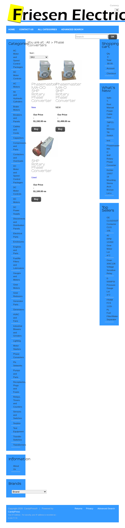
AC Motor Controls (16, 75)
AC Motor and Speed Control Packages (16, 58)
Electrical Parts (16, 235)
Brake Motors (16, 108)
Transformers (16, 444)
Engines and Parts (16, 249)
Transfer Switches (16, 438)
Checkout (110, 73)
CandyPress (14, 511)
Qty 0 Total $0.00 (110, 58)
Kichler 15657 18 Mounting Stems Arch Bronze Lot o (110, 181)
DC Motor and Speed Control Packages (16, 174)
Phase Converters (16, 355)
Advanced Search (72, 29)
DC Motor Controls (16, 190)
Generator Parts (16, 303)
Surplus (16, 423)
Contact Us (26, 29)
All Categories (47, 29)
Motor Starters (16, 347)
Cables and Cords (16, 129)
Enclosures (16, 241)
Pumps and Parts (16, 373)
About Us (16, 467)
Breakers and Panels (16, 118)
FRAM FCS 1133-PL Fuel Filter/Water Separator (110, 309)
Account (110, 68)
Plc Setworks (16, 364)
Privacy (89, 508)
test (108, 140)
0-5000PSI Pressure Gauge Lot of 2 (110, 286)
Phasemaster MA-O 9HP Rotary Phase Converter (110, 155)
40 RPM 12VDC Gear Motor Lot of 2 (110, 245)
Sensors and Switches (16, 414)
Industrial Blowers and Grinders (16, 331)
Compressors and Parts (16, 146)
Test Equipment (16, 430)
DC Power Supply (16, 210)
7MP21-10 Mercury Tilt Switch (110, 129)
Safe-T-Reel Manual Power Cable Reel (110, 107)
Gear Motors (16, 286)
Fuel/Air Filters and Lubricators (16, 263)
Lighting (16, 341)
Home (11, 29)
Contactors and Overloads (16, 157)
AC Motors (16, 85)
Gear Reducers (16, 294)
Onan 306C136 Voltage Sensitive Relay (110, 266)
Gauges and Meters (16, 276)
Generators (16, 309)
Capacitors (16, 138)
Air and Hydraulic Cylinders (16, 96)
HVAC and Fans (16, 317)
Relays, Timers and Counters (16, 402)
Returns (78, 508)
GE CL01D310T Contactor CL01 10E (110, 224)
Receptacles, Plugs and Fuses (16, 387)
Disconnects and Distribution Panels (16, 223)
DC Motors (16, 200)
